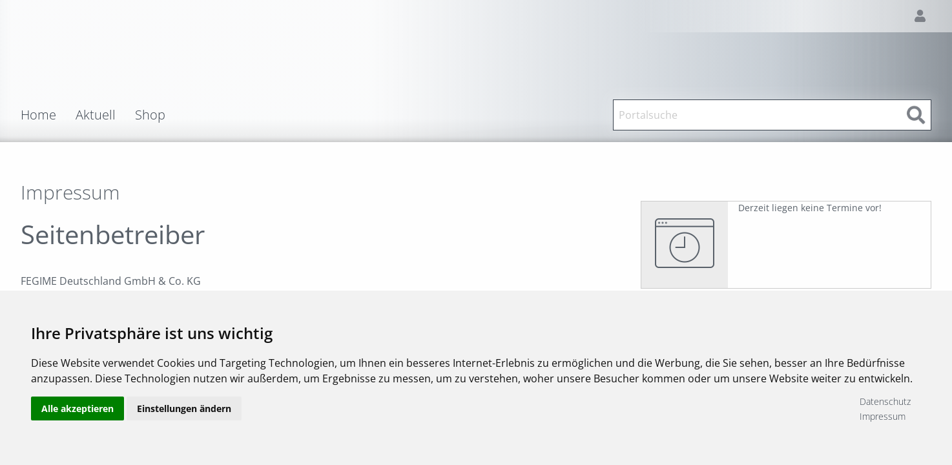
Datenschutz (885, 401)
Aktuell (96, 114)
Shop (150, 114)
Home (38, 114)
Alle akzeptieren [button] (77, 408)
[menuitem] (48, 114)
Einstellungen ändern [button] (184, 408)
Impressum (882, 416)
